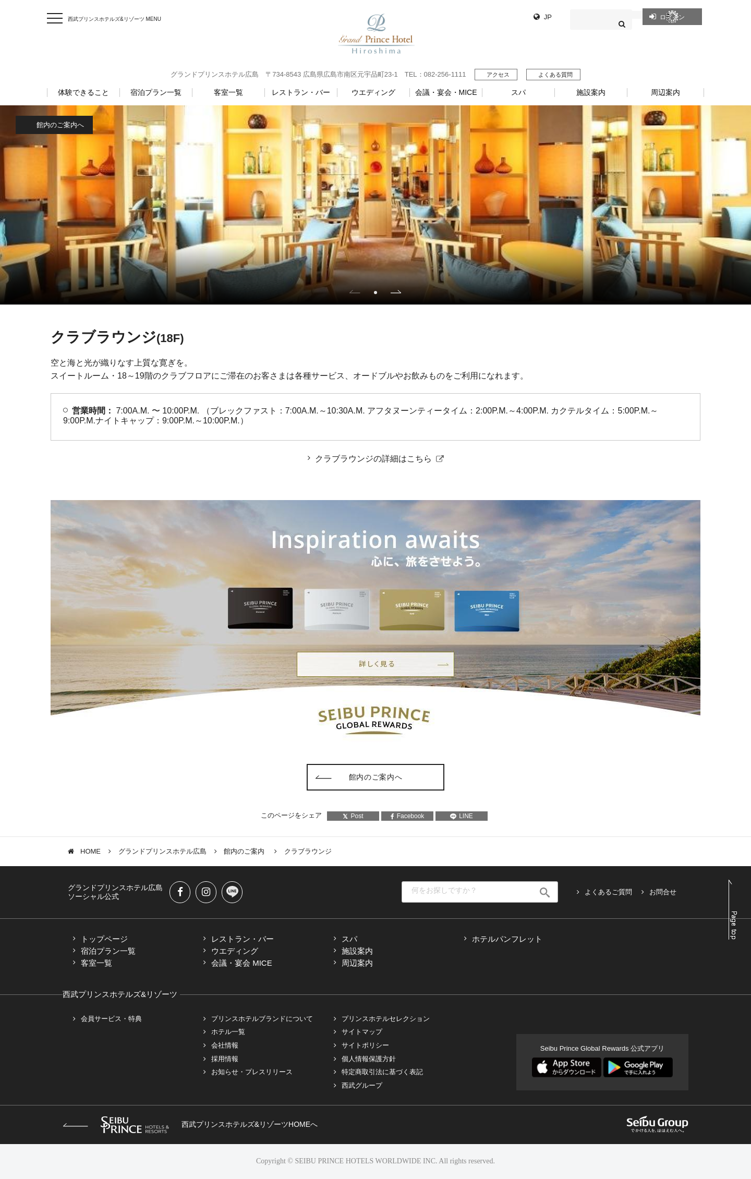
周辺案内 (357, 962)
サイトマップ (362, 1032)
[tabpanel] (375, 205)
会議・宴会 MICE (241, 962)
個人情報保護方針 (369, 1059)
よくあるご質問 (608, 892)
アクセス (498, 74)
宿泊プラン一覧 (108, 950)
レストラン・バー (242, 938)
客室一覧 (96, 962)
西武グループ (362, 1085)
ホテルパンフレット (507, 938)
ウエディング (234, 950)
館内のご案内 (245, 851)
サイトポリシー (365, 1045)
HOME (90, 851)
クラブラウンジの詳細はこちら (373, 458)
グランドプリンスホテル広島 (162, 851)
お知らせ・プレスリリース (252, 1072)
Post (353, 816)
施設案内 (357, 950)
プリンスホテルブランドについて (262, 1019)
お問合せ (662, 892)
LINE (461, 816)
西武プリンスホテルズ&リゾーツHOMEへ (190, 1124)
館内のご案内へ (60, 125)
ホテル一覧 (228, 1032)
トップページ (104, 938)
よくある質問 (555, 74)
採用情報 (224, 1059)
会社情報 (224, 1045)
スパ (349, 938)
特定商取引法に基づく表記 (382, 1072)
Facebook (408, 816)
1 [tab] (375, 292)
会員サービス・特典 (111, 1019)
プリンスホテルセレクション (386, 1019)
